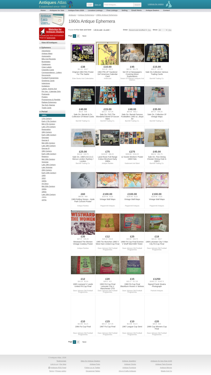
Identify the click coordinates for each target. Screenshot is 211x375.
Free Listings (112, 10)
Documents (46, 75)
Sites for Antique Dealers (90, 361)
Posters (45, 97)
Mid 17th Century (48, 124)
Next (84, 36)
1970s (44, 200)
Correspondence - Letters (52, 72)
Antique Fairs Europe (163, 364)
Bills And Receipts (49, 59)
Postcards (45, 94)
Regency (45, 157)
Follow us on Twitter (92, 368)
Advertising (46, 51)
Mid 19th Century (48, 159)
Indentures (46, 83)
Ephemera (46, 48)
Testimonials (61, 361)
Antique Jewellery (129, 361)
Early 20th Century (49, 173)
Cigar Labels (47, 67)
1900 (44, 175)
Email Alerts (137, 10)
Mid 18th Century (48, 143)
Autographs (46, 56)
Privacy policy (60, 371)
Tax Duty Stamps (48, 105)
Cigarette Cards (48, 70)
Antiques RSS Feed (58, 368)
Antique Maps (47, 53)
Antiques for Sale (57, 10)
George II (45, 140)
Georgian (45, 138)
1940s (44, 189)
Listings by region (156, 4)
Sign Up (98, 5)
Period (44, 111)
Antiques (52, 2)
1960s (44, 197)
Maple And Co (166, 371)
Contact (166, 10)
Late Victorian (47, 167)
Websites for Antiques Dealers (55, 30)
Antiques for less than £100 (161, 361)
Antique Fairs (95, 364)
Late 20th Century (49, 194)
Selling (124, 10)
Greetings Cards (48, 81)
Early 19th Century (49, 154)
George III (45, 148)
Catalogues (46, 64)
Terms (51, 371)
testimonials (51, 38)
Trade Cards (46, 108)
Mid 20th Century (48, 186)
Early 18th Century (49, 135)
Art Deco (45, 184)
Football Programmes (50, 78)
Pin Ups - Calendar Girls (51, 91)
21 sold (106, 30)
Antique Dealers (152, 10)
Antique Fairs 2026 (76, 10)
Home (43, 10)
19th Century (47, 151)
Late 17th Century (49, 127)
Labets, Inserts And (49, 89)
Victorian (45, 162)
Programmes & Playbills (51, 100)
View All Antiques (49, 42)
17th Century (47, 119)
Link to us (54, 364)
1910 (44, 178)
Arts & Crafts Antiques (127, 371)
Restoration (46, 129)
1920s (44, 181)
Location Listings (95, 10)
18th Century (47, 132)
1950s (44, 192)
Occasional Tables (93, 371)
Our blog (62, 364)
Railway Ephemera (49, 102)
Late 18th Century (49, 146)
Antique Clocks (130, 364)
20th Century (47, 170)
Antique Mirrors (166, 368)
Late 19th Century (49, 165)
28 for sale (98, 30)
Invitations (46, 86)
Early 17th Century (49, 121)
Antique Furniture (129, 368)
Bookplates (46, 62)
